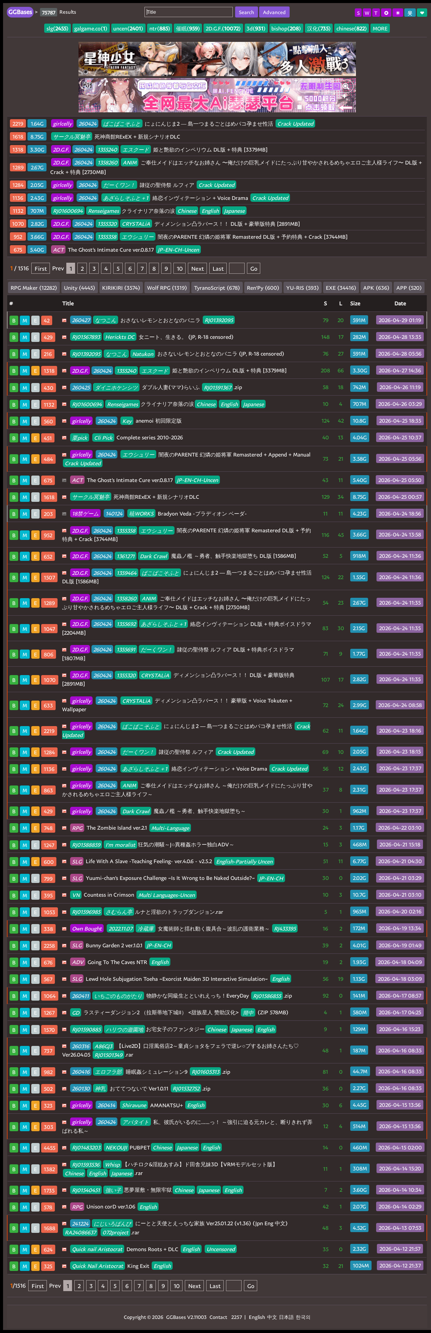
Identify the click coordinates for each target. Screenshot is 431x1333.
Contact (218, 1317)
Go (253, 268)
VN (76, 894)
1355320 (107, 223)
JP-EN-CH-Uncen (178, 249)
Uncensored (221, 1249)
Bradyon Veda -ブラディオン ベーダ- (158, 513)
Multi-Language (170, 827)
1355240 (107, 149)
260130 (81, 1088)
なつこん (105, 320)
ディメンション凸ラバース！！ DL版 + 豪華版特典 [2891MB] (175, 223)
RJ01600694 (68, 210)
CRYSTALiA (136, 223)
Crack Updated (295, 123)
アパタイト (135, 1121)
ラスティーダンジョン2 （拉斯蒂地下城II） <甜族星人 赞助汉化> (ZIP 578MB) (179, 1012)
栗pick (79, 437)
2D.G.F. (61, 149)
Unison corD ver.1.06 (114, 1206)
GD (75, 1012)
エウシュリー (138, 236)
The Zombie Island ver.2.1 (130, 827)
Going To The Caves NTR (120, 962)
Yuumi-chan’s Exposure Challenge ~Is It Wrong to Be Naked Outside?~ (177, 877)
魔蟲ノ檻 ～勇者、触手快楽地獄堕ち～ (158, 810)
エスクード (135, 149)
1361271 (126, 555)
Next (197, 268)
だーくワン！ (119, 184)
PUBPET (146, 1147)
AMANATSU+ (138, 1105)
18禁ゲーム (85, 513)
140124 (114, 513)
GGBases (176, 1317)
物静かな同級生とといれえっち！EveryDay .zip (181, 995)
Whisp (112, 1164)
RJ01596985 (86, 911)
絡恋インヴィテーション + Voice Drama (170, 197)
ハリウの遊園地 (124, 1029)
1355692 (126, 623)
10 (180, 268)
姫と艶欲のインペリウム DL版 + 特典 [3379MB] (159, 149)
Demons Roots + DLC (153, 1249)
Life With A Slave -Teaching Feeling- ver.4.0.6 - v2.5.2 (172, 861)
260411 (80, 995)
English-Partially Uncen (244, 861)
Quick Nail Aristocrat (97, 1265)
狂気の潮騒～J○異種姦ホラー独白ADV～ (152, 844)
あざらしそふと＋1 (125, 197)
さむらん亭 (119, 911)
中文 (272, 1317)
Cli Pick (103, 437)
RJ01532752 (186, 1088)
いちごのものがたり (118, 995)
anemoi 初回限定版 (126, 420)
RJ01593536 (85, 1164)
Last (218, 268)
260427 (81, 320)
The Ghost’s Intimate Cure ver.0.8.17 (126, 249)
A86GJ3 (103, 1045)
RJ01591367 (217, 387)
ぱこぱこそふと (122, 123)
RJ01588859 (86, 844)
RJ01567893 (86, 336)
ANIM (129, 162)
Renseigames (103, 210)
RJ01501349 (108, 1054)
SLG (77, 861)
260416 (81, 1071)
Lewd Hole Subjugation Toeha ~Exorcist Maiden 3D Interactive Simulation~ (180, 978)
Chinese (187, 210)
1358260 (107, 162)
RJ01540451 (86, 1189)
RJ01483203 (86, 1147)
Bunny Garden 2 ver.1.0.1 (121, 945)
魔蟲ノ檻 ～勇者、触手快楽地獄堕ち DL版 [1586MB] (183, 555)
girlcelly (62, 123)
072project (115, 1232)
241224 (80, 1223)
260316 (80, 1045)
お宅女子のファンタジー (173, 1029)
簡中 (248, 1012)
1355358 (107, 236)
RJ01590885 (86, 1029)
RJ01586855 (267, 995)
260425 (81, 387)
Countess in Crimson (133, 894)
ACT (58, 249)
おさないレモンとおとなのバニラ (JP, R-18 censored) (177, 353)
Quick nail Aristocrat (97, 1249)
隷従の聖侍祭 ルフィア (143, 184)
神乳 (100, 1088)
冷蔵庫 (146, 928)
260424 (87, 123)
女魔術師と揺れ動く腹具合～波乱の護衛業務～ (184, 928)
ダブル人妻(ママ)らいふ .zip (156, 387)
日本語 (286, 1317)
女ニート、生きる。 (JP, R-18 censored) (152, 336)
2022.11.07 (120, 928)
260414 (106, 1105)
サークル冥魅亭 (71, 136)
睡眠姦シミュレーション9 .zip (150, 1071)
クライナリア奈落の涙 (149, 210)
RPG (77, 827)
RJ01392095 (219, 320)
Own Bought (87, 928)
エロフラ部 (108, 1071)
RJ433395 (285, 928)
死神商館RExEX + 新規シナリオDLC (115, 136)
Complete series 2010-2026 (126, 437)
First (41, 268)
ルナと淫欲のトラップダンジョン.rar (146, 911)
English (210, 210)
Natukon (142, 353)
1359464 (126, 572)
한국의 (303, 1317)
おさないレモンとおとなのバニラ (152, 320)
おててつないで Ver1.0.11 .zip (140, 1088)
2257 (236, 1317)
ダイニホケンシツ (116, 387)
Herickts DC (120, 336)
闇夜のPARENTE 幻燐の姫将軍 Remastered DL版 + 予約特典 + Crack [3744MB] (199, 236)
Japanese (234, 210)
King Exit (121, 1265)
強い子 (113, 1189)
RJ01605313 (205, 1071)
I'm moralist (120, 844)
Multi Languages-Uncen (166, 894)
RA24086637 (80, 1232)
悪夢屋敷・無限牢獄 (157, 1189)
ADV (77, 962)
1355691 (126, 649)
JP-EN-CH (271, 877)
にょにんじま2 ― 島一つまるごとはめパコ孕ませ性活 (183, 123)
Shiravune (134, 1105)
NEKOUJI (116, 1147)
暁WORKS (141, 513)
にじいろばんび (112, 1223)
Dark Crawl (153, 555)
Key (126, 420)
